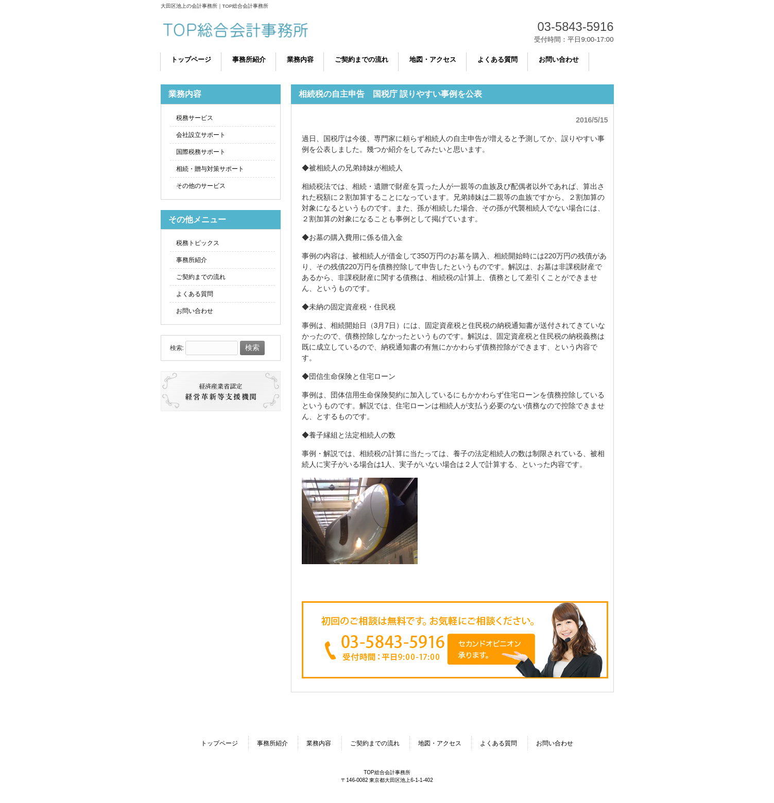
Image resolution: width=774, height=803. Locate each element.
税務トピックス (197, 243)
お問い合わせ (194, 311)
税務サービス (194, 117)
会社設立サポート (201, 134)
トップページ (219, 743)
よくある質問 (194, 294)
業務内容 (318, 743)
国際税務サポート (201, 151)
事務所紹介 (191, 260)
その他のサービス (201, 185)
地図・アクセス (439, 743)
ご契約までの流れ (201, 277)
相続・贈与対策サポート (210, 168)
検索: (177, 348)
